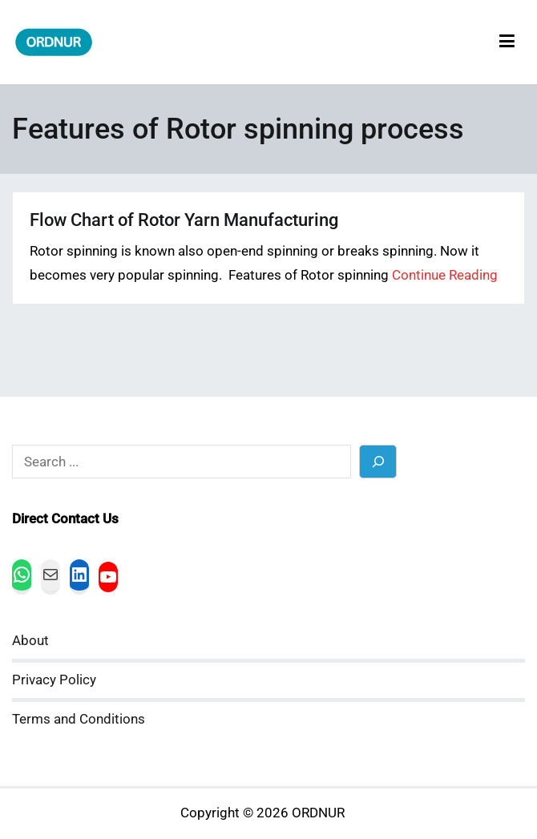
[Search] (378, 461)
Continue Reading (445, 275)
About (30, 640)
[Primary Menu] (507, 42)
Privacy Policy (54, 680)
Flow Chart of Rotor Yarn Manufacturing (184, 220)
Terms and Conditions (78, 719)
